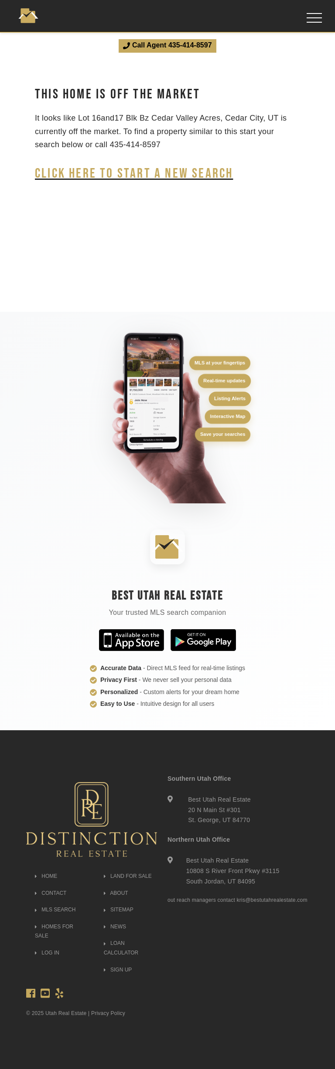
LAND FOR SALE (128, 876)
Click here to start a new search (134, 172)
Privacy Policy (108, 1013)
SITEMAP (118, 910)
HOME (46, 876)
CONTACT (50, 893)
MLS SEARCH (55, 910)
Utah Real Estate (66, 1013)
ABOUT (116, 893)
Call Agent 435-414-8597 (167, 45)
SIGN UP (118, 970)
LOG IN (47, 953)
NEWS (115, 927)
